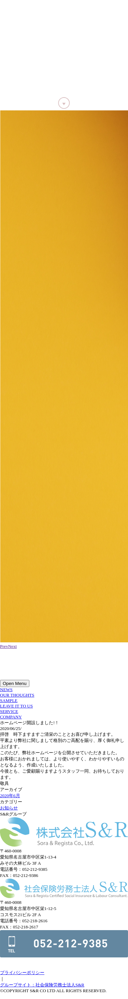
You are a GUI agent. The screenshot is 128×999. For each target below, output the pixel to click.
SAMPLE (8, 700)
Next (12, 646)
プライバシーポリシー (22, 972)
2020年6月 (10, 795)
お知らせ (9, 807)
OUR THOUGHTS (17, 695)
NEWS (6, 689)
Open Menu (15, 683)
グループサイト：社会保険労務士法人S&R (42, 984)
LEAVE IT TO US (16, 706)
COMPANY (11, 716)
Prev (4, 646)
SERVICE (9, 711)
